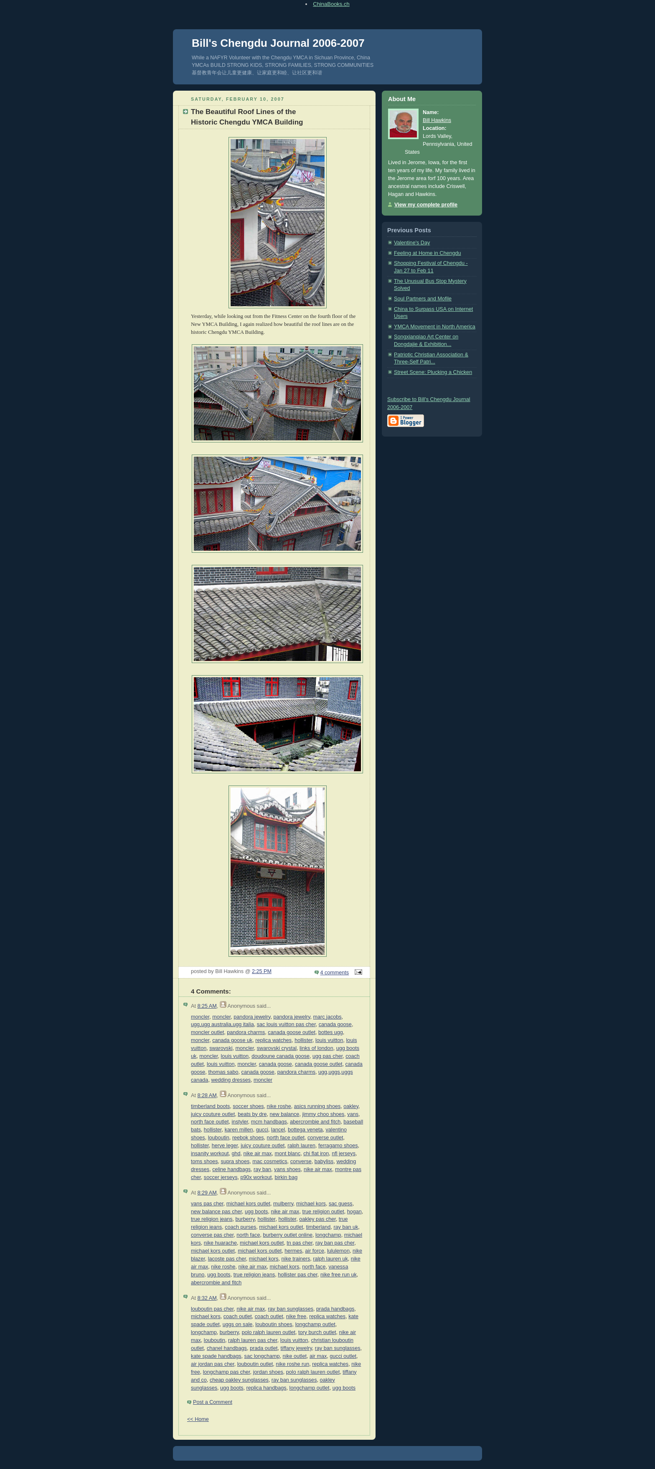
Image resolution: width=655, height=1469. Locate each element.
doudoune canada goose (280, 1056)
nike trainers (296, 1259)
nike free (296, 1316)
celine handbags (231, 1169)
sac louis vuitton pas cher (286, 1024)
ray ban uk (345, 1227)
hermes (293, 1251)
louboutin (218, 1138)
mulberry (283, 1204)
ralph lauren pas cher (252, 1340)
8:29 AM (206, 1193)
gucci (262, 1130)
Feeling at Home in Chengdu (427, 253)
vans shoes (287, 1169)
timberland (318, 1227)
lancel (278, 1130)
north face (248, 1235)
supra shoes (235, 1161)
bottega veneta (305, 1130)
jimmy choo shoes (323, 1114)
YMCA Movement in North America (434, 327)
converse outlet (325, 1138)
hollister (303, 1040)
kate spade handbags (216, 1356)
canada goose (335, 1024)
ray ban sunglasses (290, 1309)
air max (318, 1356)
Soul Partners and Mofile (423, 299)
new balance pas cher (216, 1212)
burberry (245, 1219)
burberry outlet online (287, 1235)
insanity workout (209, 1153)
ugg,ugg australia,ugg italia (222, 1024)
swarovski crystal (277, 1048)
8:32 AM (206, 1298)
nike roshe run (292, 1364)
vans (352, 1114)
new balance (285, 1114)
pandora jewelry (252, 1017)
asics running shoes (317, 1106)
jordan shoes (268, 1372)
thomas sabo (223, 1072)
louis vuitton (329, 1040)
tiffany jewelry (296, 1348)
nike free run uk (338, 1275)
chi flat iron (316, 1153)
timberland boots (210, 1106)
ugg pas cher (327, 1056)
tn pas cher (299, 1243)
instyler (239, 1122)
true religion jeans (212, 1219)
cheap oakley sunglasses (239, 1380)
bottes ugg (330, 1032)
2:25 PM (262, 971)
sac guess (341, 1204)
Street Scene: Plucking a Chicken (433, 372)
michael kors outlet (248, 1204)
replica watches (273, 1040)
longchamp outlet (315, 1324)
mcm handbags (269, 1122)
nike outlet (294, 1356)
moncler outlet (207, 1032)
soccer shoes (248, 1106)
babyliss (324, 1161)
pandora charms (246, 1032)
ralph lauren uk (330, 1259)
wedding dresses (231, 1080)
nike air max (258, 1153)
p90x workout (256, 1177)
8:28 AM (206, 1095)
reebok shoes (248, 1138)
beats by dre (252, 1114)
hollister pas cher (297, 1275)
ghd (235, 1153)
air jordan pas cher (212, 1364)
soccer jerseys (221, 1177)
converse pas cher (212, 1235)
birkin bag (285, 1177)
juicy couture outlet (213, 1114)
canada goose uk (232, 1040)
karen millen (239, 1130)
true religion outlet (323, 1212)
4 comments (334, 973)
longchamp (328, 1235)
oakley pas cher (317, 1219)
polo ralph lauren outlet (268, 1332)
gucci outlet (343, 1356)
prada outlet (264, 1348)
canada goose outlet (291, 1032)
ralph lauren (301, 1146)
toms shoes (204, 1161)
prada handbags (335, 1309)
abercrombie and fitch (315, 1122)
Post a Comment (212, 1402)
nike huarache (220, 1243)
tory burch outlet (317, 1332)
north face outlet (209, 1122)
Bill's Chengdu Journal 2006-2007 (278, 43)
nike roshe (279, 1106)
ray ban (262, 1169)
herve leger (225, 1146)
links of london (316, 1048)
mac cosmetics (269, 1161)
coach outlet (237, 1316)
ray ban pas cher (334, 1243)
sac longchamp (262, 1356)
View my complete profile (425, 205)
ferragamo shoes (338, 1146)
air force (314, 1251)
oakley (350, 1106)
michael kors (311, 1204)
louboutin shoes (273, 1324)
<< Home (198, 1419)
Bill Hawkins (437, 120)
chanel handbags (227, 1348)
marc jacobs (327, 1017)
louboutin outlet (255, 1364)
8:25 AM (206, 1006)
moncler (200, 1017)
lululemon (338, 1251)
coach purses (240, 1227)
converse (301, 1161)
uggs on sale (238, 1324)
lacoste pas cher (227, 1259)
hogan (354, 1212)
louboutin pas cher (212, 1309)
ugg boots (256, 1212)
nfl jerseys (343, 1153)
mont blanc (288, 1153)
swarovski (220, 1048)
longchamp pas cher (226, 1372)
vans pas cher (207, 1204)
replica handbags (266, 1388)
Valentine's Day (412, 243)
